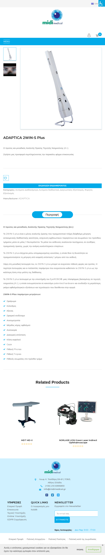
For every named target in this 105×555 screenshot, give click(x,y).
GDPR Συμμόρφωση (17, 519)
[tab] (52, 214)
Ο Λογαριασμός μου (40, 506)
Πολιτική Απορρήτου (36, 539)
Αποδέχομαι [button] (93, 549)
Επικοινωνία (12, 509)
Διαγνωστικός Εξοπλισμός (72, 190)
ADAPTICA (24, 198)
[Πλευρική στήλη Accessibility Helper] (101, 3)
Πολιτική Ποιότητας (56, 539)
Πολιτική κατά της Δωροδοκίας (82, 539)
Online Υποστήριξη (16, 516)
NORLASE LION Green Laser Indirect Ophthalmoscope (78, 441)
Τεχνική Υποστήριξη (16, 513)
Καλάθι (34, 509)
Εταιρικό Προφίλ (14, 506)
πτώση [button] (80, 549)
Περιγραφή (52, 214)
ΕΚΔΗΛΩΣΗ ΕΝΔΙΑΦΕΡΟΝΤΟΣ (53, 185)
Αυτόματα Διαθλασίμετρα (26, 190)
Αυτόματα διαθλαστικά (49, 190)
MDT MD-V (27, 440)
